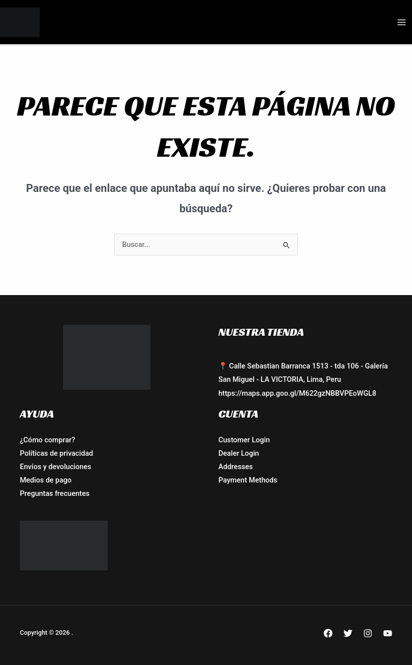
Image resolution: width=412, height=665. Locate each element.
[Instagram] (367, 633)
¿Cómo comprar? (47, 439)
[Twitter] (347, 633)
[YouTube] (387, 633)
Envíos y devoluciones (55, 466)
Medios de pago (45, 480)
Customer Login (244, 439)
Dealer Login (238, 453)
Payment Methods (247, 480)
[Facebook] (328, 633)
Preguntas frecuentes (54, 493)
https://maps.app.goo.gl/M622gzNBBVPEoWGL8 (297, 393)
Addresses (235, 466)
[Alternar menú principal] (401, 22)
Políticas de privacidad (56, 453)
